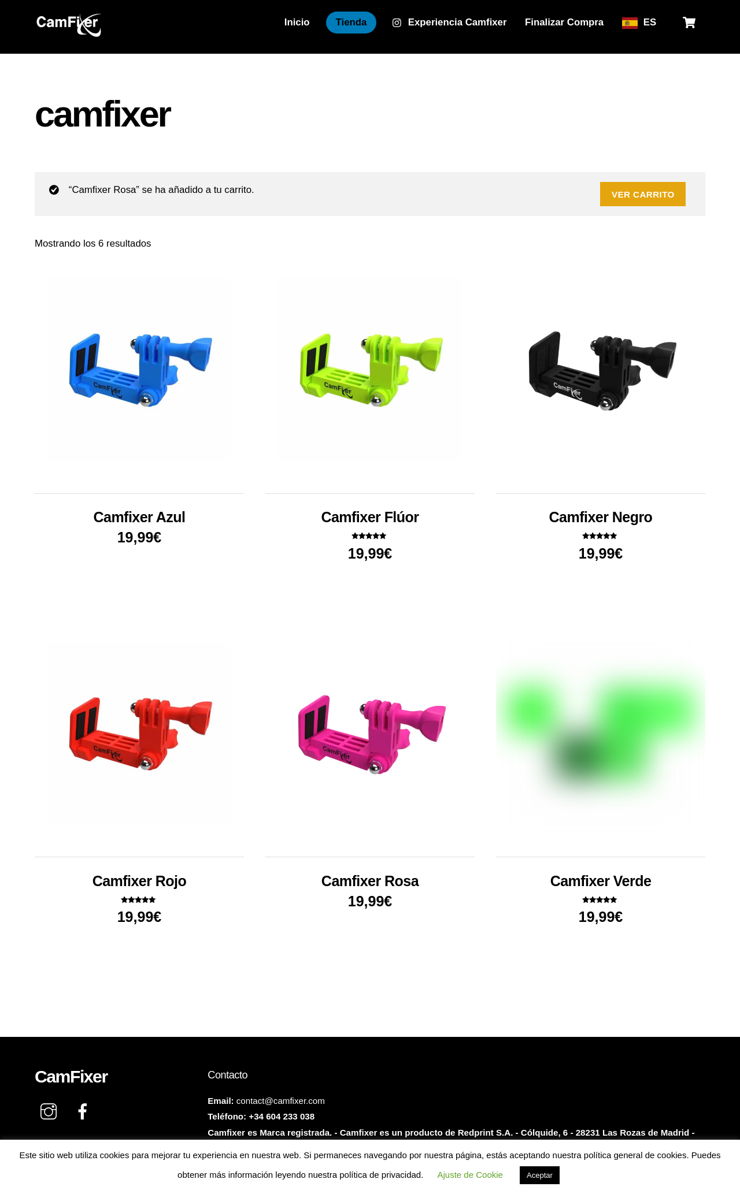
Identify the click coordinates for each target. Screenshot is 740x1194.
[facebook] (85, 1112)
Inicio (297, 22)
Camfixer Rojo (139, 881)
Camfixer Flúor (370, 517)
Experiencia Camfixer (449, 22)
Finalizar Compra (564, 22)
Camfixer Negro (601, 517)
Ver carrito (643, 194)
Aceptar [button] (540, 1175)
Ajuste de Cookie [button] (470, 1175)
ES (649, 22)
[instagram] (50, 1112)
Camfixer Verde (601, 881)
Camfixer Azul (140, 517)
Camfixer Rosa (370, 881)
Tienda (351, 22)
